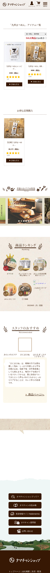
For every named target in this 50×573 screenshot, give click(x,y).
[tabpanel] (25, 211)
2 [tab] (21, 221)
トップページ (14, 571)
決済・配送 (36, 571)
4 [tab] (26, 221)
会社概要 (26, 571)
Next (4, 380)
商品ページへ (34, 394)
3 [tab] (24, 221)
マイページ (31, 4)
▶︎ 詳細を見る (14, 84)
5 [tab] (28, 221)
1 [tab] (19, 221)
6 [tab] (31, 221)
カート (38, 3)
